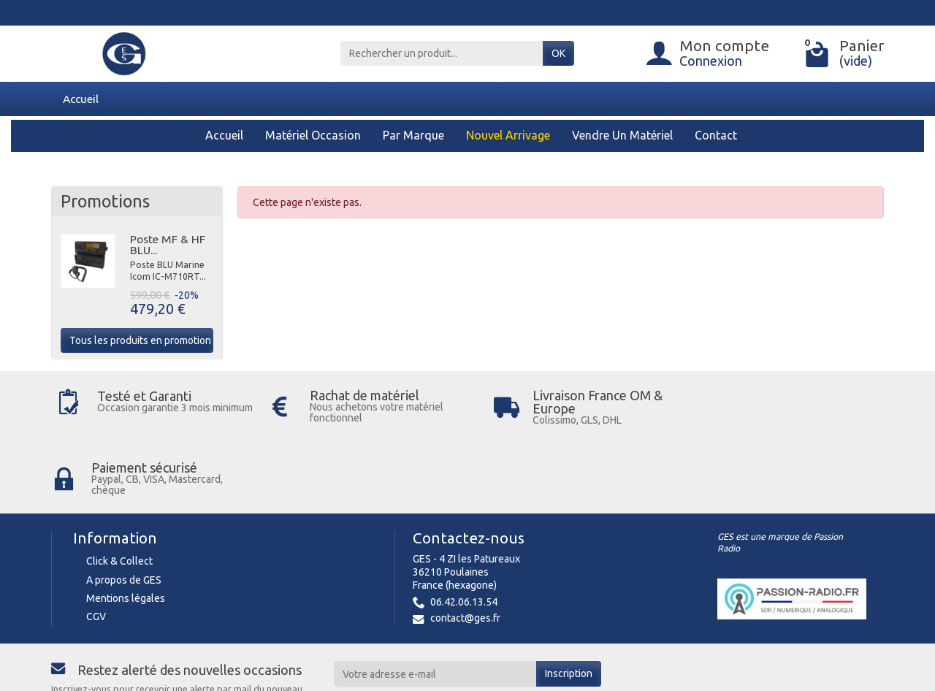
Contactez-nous (468, 468)
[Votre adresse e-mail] (435, 604)
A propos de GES (123, 510)
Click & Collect (119, 491)
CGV (96, 547)
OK (558, 53)
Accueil (81, 98)
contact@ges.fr (465, 548)
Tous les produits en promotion (140, 340)
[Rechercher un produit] (441, 53)
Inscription (568, 604)
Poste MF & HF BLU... (167, 244)
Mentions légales (125, 529)
